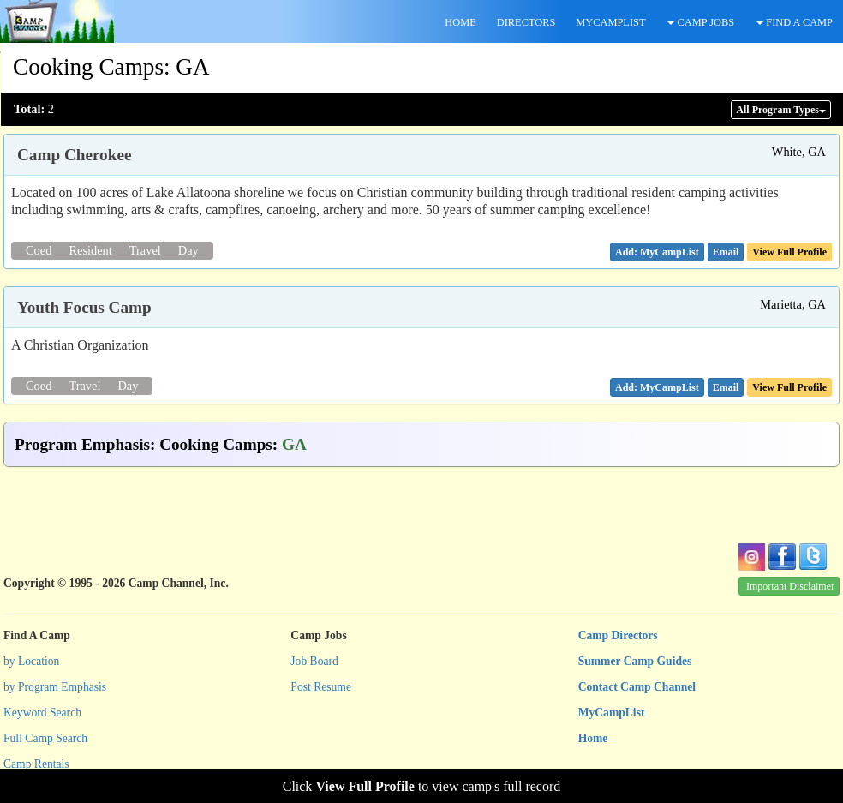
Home (593, 738)
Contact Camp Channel (637, 686)
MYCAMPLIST (610, 22)
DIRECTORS (526, 22)
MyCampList (611, 712)
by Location (31, 661)
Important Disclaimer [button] (790, 586)
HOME (460, 22)
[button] (726, 252)
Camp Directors (618, 635)
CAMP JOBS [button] (700, 22)
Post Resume (320, 686)
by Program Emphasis (54, 686)
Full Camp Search (45, 738)
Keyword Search (42, 712)
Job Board (314, 661)
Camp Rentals (36, 764)
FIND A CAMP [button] (794, 22)
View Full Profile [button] (789, 252)
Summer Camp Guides (635, 661)
